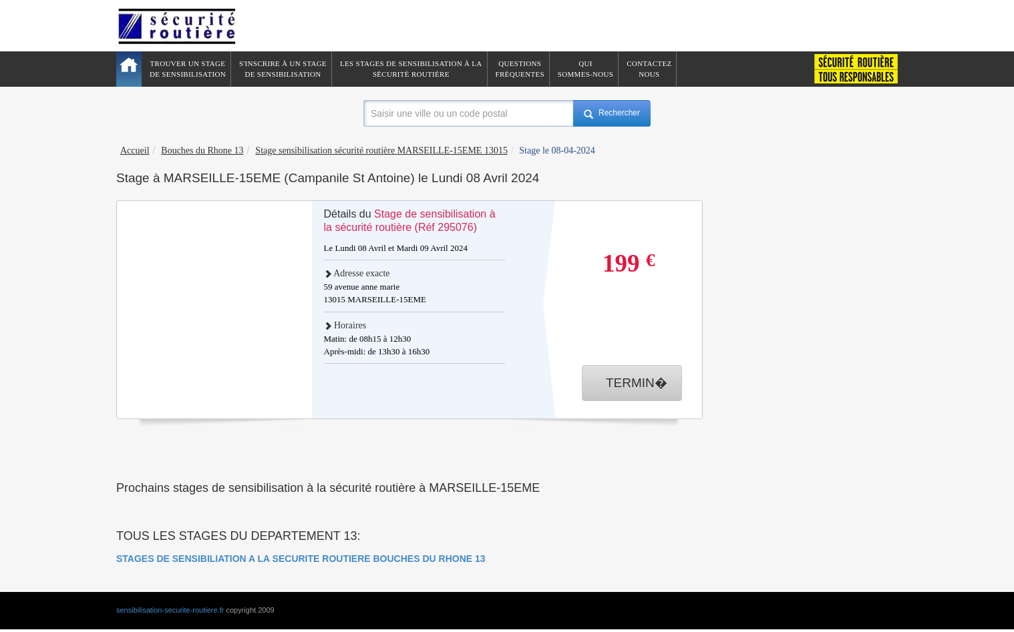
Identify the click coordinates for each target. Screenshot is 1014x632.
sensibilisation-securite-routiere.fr (170, 610)
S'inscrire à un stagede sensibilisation (283, 68)
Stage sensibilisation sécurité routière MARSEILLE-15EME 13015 (381, 150)
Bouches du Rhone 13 (202, 150)
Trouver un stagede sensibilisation (188, 68)
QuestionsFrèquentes (520, 68)
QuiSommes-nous (585, 68)
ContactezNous (649, 68)
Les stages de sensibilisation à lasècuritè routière (411, 68)
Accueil (135, 150)
